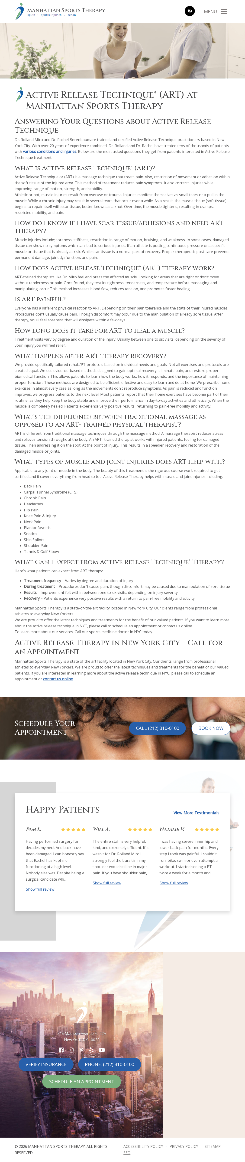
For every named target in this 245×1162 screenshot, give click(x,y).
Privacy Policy (184, 1146)
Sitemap (213, 1146)
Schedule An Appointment (81, 1081)
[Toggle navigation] (215, 11)
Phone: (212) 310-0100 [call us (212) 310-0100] (109, 1064)
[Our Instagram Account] (71, 1050)
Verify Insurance (46, 1064)
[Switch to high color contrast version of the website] (190, 11)
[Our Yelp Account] (91, 1050)
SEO (126, 1152)
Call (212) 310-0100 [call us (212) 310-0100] (157, 728)
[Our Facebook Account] (61, 1050)
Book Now (210, 728)
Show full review (40, 889)
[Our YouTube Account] (102, 1050)
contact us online (58, 678)
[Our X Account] (81, 1050)
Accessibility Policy (143, 1146)
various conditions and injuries (49, 151)
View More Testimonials (196, 812)
